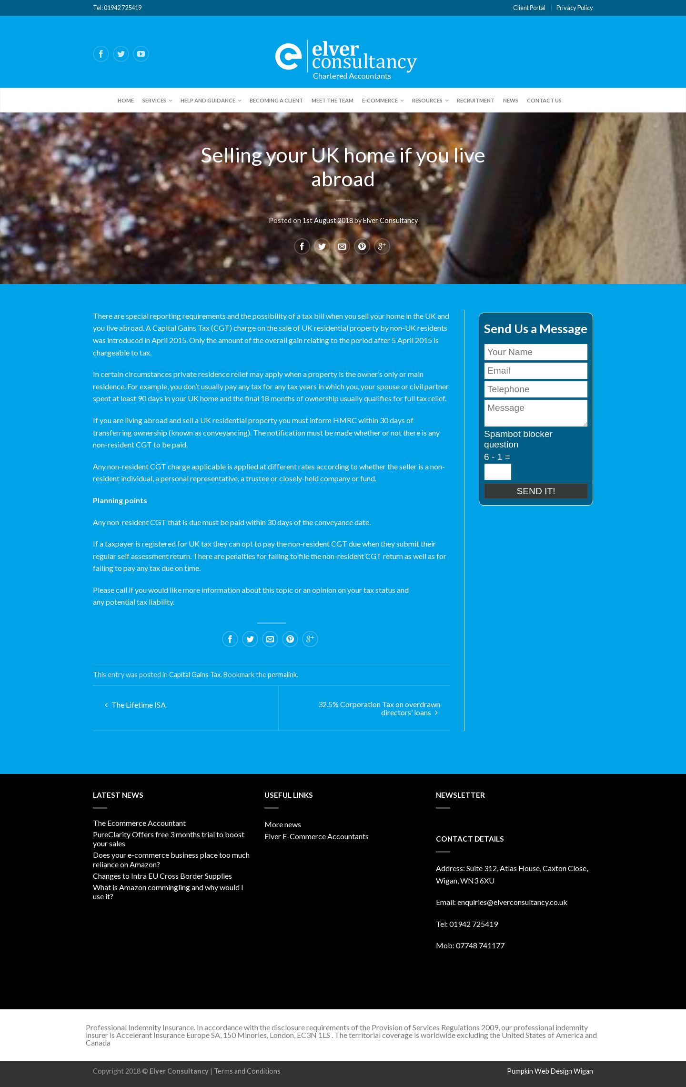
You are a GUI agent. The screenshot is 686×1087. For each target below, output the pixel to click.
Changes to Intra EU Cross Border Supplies (162, 875)
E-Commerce (380, 100)
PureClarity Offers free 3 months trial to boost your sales (168, 839)
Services (154, 100)
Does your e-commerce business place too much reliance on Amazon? (171, 859)
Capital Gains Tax (195, 674)
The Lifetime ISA (135, 704)
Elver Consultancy (390, 220)
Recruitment (475, 100)
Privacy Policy (574, 7)
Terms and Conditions (247, 1071)
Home (126, 100)
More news (282, 824)
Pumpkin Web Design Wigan (550, 1071)
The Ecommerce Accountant (139, 822)
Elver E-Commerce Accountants (316, 836)
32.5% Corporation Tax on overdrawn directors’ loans (379, 708)
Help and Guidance (208, 100)
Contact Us (544, 100)
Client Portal (529, 7)
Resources (427, 100)
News (510, 100)
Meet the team (332, 100)
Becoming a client (276, 100)
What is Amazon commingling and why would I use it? (168, 892)
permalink (282, 674)
